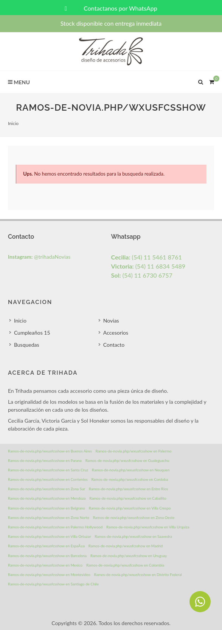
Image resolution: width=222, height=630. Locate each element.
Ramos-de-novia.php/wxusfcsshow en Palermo (134, 451)
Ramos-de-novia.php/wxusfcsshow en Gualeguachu (127, 460)
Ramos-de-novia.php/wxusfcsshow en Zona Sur (46, 488)
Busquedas (26, 344)
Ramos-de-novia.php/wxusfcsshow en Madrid (125, 546)
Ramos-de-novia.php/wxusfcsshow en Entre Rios (128, 488)
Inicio (13, 123)
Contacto (113, 344)
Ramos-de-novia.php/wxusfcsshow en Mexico (45, 565)
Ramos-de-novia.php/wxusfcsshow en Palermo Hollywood (55, 527)
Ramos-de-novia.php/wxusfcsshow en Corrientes (48, 479)
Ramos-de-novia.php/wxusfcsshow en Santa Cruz (48, 470)
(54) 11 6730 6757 (141, 275)
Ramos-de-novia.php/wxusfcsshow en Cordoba (129, 479)
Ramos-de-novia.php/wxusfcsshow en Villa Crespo (130, 508)
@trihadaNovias (39, 256)
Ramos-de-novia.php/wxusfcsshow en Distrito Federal (138, 574)
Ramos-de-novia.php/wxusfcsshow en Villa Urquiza (147, 527)
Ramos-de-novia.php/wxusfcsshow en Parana (45, 460)
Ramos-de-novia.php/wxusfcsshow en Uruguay (128, 555)
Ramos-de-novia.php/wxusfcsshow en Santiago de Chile (53, 584)
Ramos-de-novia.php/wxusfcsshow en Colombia (125, 565)
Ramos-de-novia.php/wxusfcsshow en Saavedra (133, 536)
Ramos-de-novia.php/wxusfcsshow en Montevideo (49, 574)
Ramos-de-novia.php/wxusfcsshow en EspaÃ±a (46, 546)
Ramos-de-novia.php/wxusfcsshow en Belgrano (46, 508)
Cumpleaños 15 (32, 332)
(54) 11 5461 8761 (146, 257)
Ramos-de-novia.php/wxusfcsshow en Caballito (127, 498)
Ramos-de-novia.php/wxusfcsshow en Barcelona (47, 555)
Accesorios (115, 332)
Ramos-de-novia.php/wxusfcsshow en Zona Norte (48, 517)
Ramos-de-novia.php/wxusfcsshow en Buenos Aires (50, 451)
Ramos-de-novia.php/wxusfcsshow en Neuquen (130, 470)
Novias (111, 320)
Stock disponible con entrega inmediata (111, 23)
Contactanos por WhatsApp (111, 8)
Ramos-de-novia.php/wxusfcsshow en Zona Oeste (134, 517)
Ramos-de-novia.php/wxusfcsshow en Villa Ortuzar (49, 536)
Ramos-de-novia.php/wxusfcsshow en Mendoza (47, 498)
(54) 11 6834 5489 (148, 266)
